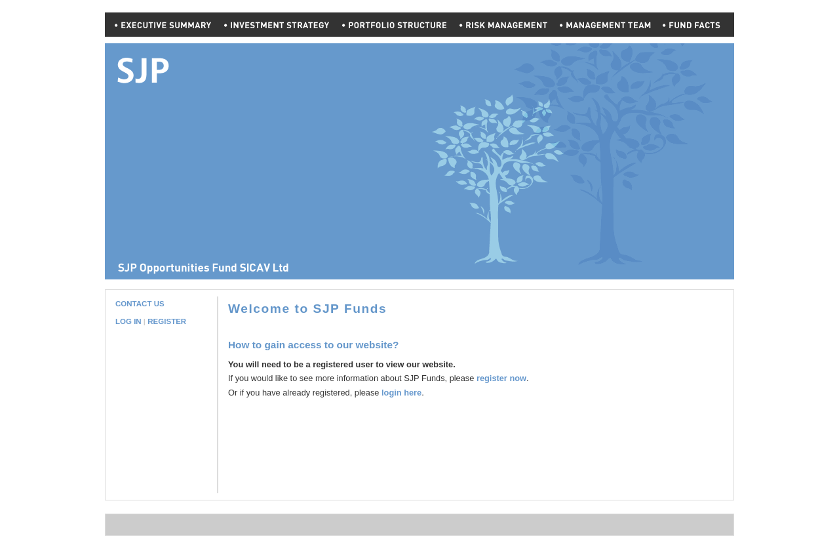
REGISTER (166, 321)
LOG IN (128, 321)
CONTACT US (140, 304)
